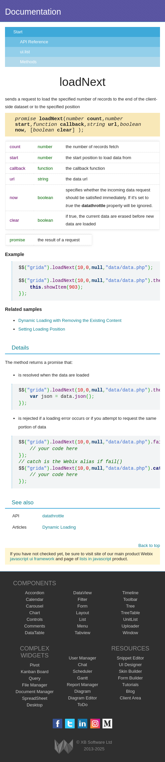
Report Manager (82, 687)
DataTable (35, 635)
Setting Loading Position (41, 332)
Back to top (149, 548)
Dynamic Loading (59, 530)
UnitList (130, 622)
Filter (82, 602)
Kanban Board (34, 674)
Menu (82, 629)
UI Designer (130, 667)
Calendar (34, 602)
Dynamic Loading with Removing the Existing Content (69, 323)
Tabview (82, 635)
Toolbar (130, 602)
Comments (34, 629)
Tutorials (130, 687)
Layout (82, 615)
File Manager (34, 687)
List (82, 622)
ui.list (25, 51)
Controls (35, 622)
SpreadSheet (34, 701)
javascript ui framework (32, 561)
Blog (130, 694)
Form (82, 609)
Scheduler (82, 674)
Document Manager (35, 694)
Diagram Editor (82, 700)
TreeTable (130, 615)
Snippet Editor (130, 660)
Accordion (34, 595)
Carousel (34, 609)
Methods (28, 61)
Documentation (33, 11)
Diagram (82, 694)
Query (34, 681)
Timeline (130, 595)
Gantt (82, 680)
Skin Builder (130, 674)
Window (130, 635)
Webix (64, 749)
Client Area (130, 700)
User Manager (82, 660)
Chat (82, 667)
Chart (34, 615)
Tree (130, 609)
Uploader (130, 629)
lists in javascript (95, 561)
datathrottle (53, 518)
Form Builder (130, 680)
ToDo (82, 707)
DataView (82, 595)
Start (17, 31)
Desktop (35, 707)
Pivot (34, 667)
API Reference (34, 41)
